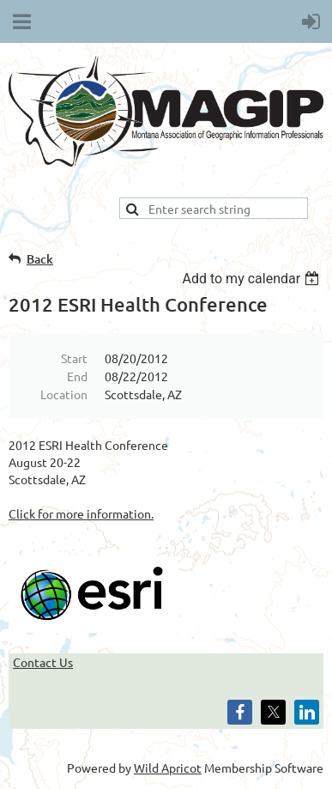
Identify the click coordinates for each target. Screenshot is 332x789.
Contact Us (43, 662)
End (77, 376)
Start (74, 358)
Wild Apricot (168, 767)
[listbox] (252, 278)
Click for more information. (81, 513)
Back (40, 259)
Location (64, 394)
